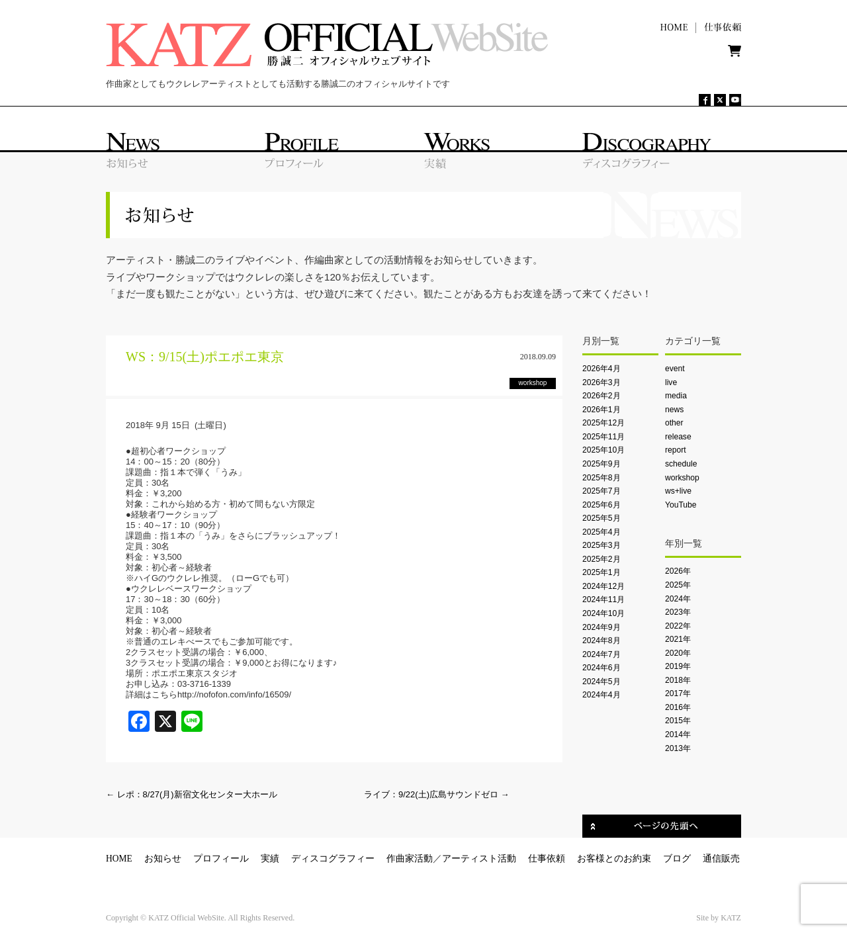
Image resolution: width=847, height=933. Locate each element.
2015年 (678, 720)
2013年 (678, 748)
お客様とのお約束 (614, 859)
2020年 (678, 653)
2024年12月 (603, 586)
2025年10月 (603, 450)
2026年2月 (601, 395)
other (674, 422)
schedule (681, 463)
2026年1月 (601, 409)
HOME (119, 859)
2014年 (678, 734)
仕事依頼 (546, 859)
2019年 (678, 666)
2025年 (678, 585)
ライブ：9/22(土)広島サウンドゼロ (437, 794)
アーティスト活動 (479, 859)
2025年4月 (601, 532)
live (671, 382)
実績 (270, 859)
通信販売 (721, 859)
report (675, 450)
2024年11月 (603, 599)
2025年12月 (603, 422)
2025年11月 (603, 436)
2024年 (678, 598)
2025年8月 (601, 477)
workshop (682, 477)
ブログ (677, 859)
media (676, 395)
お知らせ (162, 859)
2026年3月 (601, 382)
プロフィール (221, 859)
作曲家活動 (409, 859)
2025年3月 (601, 545)
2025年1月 (601, 572)
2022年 (678, 626)
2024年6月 (601, 667)
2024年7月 (601, 654)
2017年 (678, 693)
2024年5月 (601, 681)
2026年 (678, 571)
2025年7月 (601, 491)
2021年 (678, 639)
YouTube (680, 505)
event (675, 368)
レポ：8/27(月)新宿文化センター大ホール (191, 794)
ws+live (678, 491)
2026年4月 (601, 368)
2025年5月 (601, 518)
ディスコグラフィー (333, 859)
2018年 (678, 680)
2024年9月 (601, 627)
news (674, 409)
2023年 (678, 612)
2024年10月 (603, 613)
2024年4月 (601, 694)
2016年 (678, 707)
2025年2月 (601, 559)
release (678, 436)
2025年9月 (601, 463)
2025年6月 (601, 505)
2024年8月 (601, 640)
